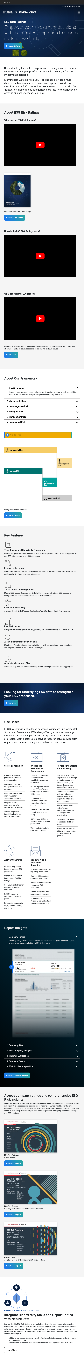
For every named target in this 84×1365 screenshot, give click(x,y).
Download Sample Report (18, 1076)
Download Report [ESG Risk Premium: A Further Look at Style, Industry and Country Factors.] (14, 1267)
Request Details (14, 46)
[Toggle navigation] (78, 12)
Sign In (78, 6)
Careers (72, 6)
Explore (6, 2)
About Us (65, 6)
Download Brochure (15, 218)
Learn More (12, 355)
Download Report (14, 1164)
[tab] (42, 388)
